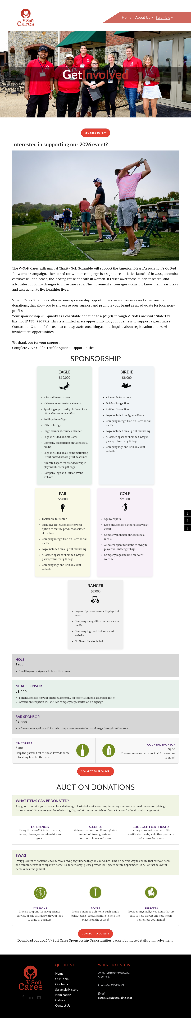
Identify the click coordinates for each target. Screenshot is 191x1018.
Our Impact (63, 984)
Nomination (63, 994)
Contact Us (62, 1004)
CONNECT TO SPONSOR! (95, 771)
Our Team (62, 978)
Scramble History (66, 989)
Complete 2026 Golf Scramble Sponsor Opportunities (53, 348)
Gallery (60, 999)
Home (59, 973)
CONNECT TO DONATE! (95, 933)
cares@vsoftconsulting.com (86, 327)
